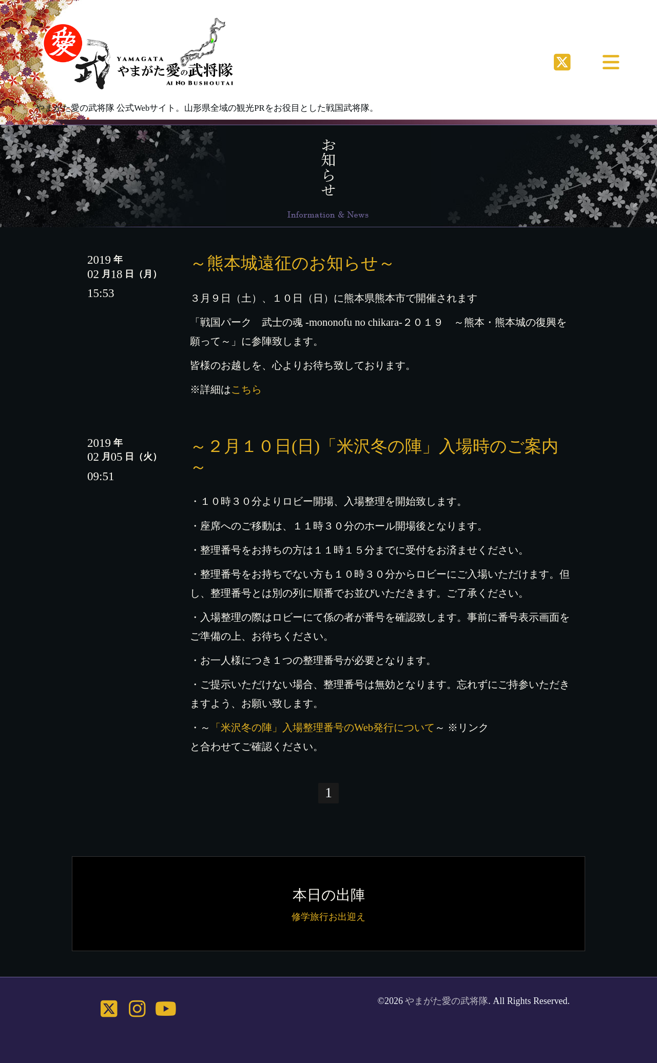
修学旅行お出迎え (328, 917)
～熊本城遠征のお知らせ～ (292, 262)
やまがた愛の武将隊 (446, 1001)
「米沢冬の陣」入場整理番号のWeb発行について (322, 727)
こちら (246, 389)
